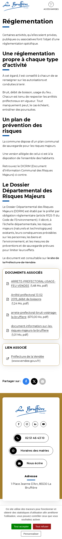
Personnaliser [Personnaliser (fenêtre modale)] (31, 533)
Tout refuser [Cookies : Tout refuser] (41, 526)
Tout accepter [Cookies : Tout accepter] (21, 526)
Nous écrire (29, 463)
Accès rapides (51, 6)
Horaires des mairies (29, 450)
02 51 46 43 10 (29, 438)
